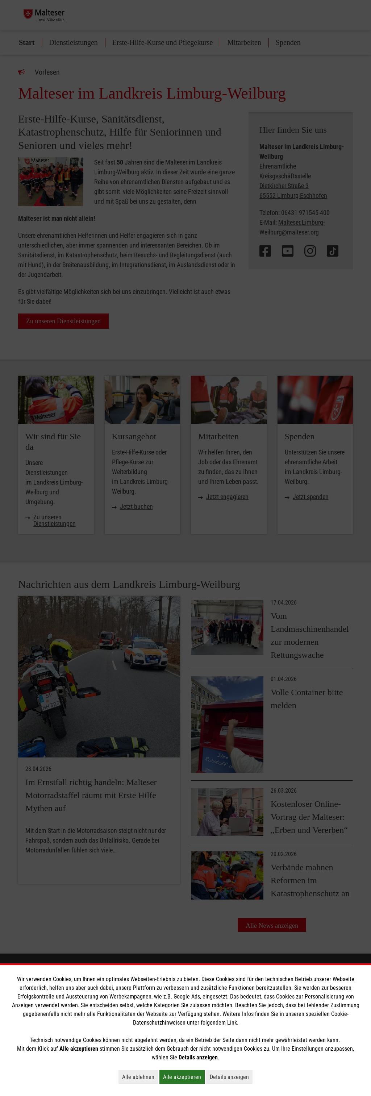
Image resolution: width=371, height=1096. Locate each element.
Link (232, 1022)
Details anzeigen (231, 1076)
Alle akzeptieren (184, 1076)
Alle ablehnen (140, 1076)
